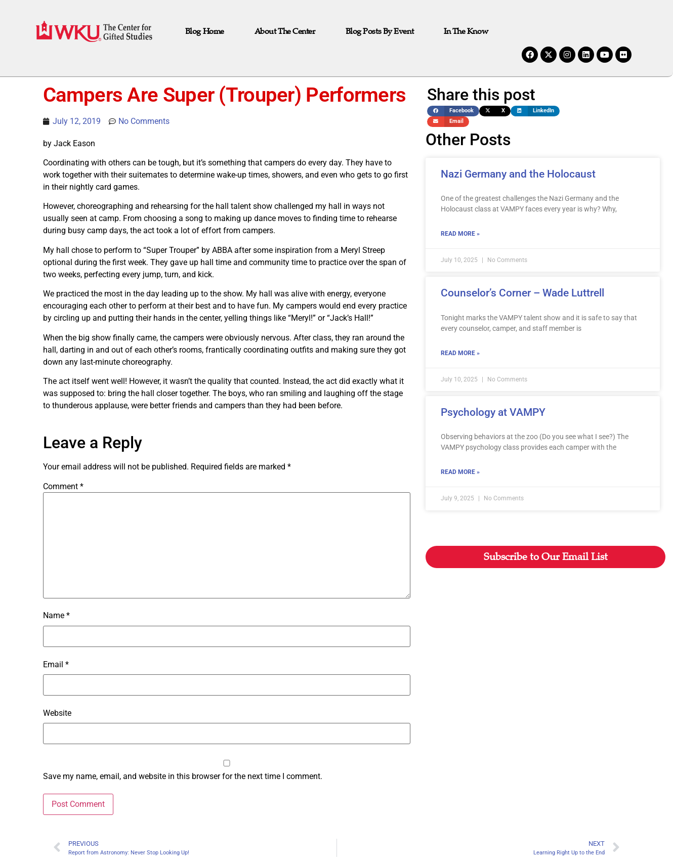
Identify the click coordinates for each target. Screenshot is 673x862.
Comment (63, 487)
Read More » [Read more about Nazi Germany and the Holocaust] (460, 233)
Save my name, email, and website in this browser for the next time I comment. (182, 776)
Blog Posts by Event (379, 31)
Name (56, 616)
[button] (453, 111)
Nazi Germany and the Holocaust (518, 174)
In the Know (466, 31)
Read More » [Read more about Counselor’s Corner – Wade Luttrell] (460, 353)
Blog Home (204, 31)
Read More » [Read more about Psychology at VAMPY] (460, 472)
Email (56, 665)
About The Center (285, 31)
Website (57, 713)
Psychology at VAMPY (493, 412)
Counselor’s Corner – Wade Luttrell (522, 293)
